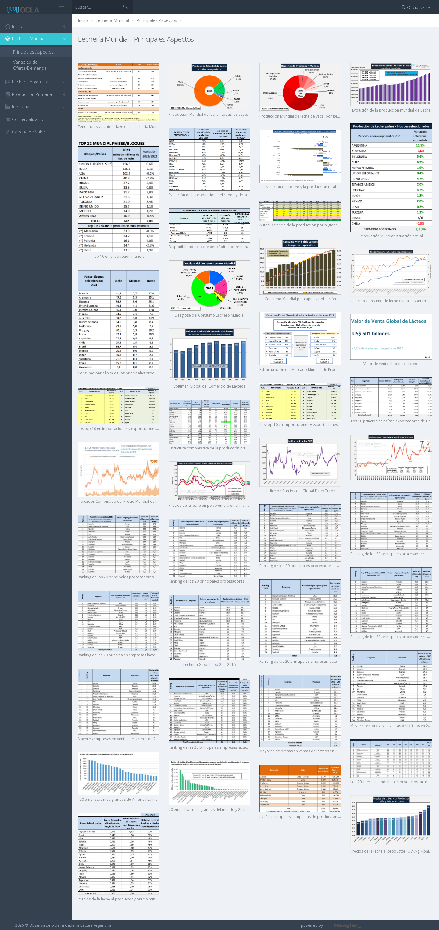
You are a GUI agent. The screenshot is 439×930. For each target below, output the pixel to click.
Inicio (83, 20)
